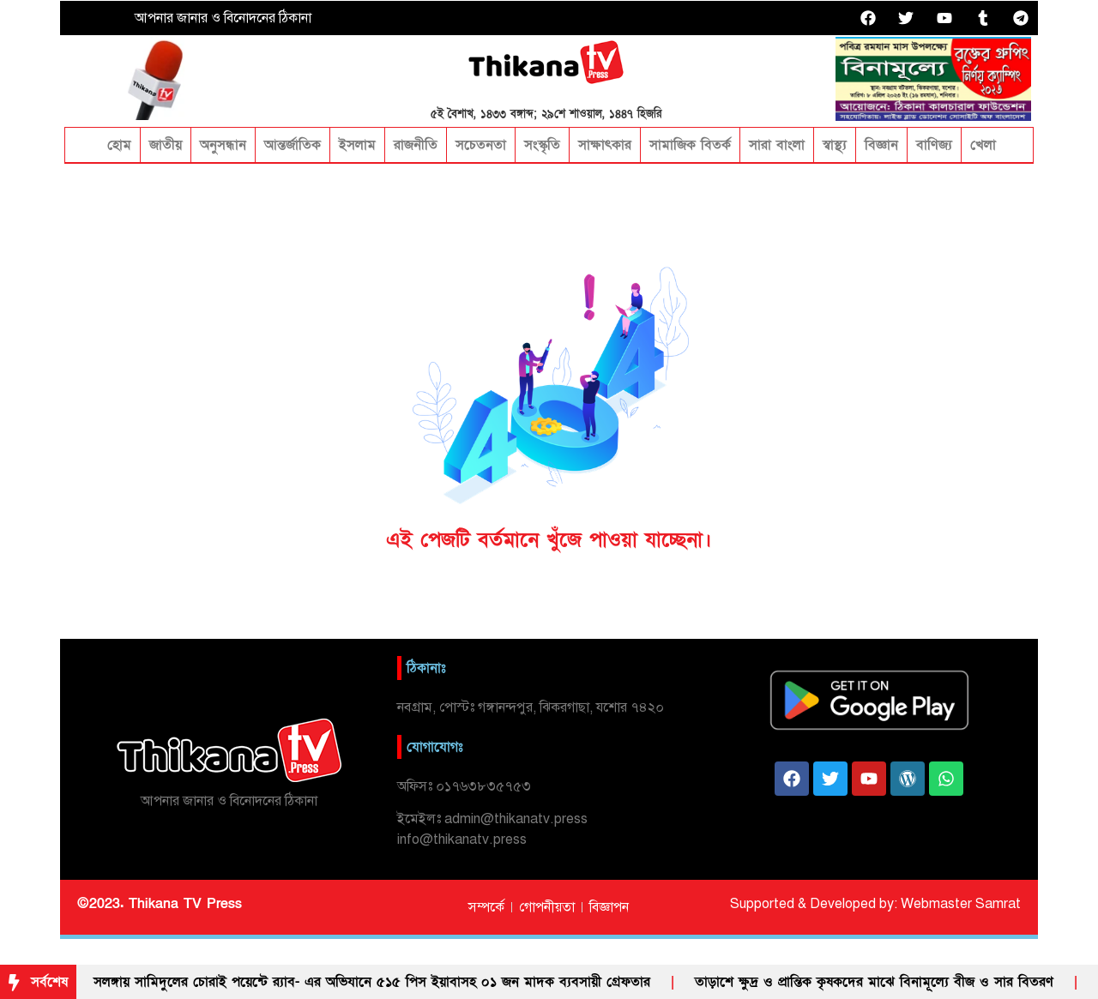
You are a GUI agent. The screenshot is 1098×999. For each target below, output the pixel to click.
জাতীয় (165, 144)
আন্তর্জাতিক (292, 144)
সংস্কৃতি (542, 144)
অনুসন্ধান (223, 144)
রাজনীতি (415, 144)
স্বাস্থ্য (835, 144)
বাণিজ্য (934, 144)
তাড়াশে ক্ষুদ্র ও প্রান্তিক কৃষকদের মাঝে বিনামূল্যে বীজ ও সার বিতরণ (874, 981)
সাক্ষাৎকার (604, 144)
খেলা (983, 144)
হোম (116, 144)
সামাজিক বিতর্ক (690, 144)
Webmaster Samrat (961, 903)
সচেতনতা (480, 144)
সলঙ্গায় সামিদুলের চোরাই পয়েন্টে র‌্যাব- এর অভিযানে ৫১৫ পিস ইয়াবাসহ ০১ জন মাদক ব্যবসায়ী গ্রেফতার (372, 981)
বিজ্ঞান (881, 144)
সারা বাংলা (777, 144)
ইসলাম (357, 144)
